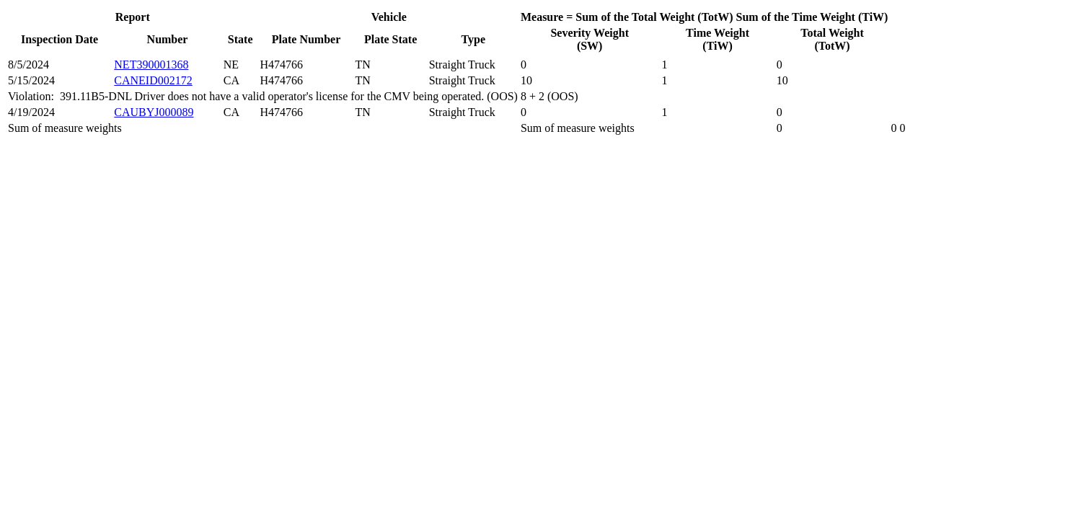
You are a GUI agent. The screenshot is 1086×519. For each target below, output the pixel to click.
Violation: (34, 96)
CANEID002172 (153, 80)
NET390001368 (151, 64)
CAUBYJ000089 (153, 112)
